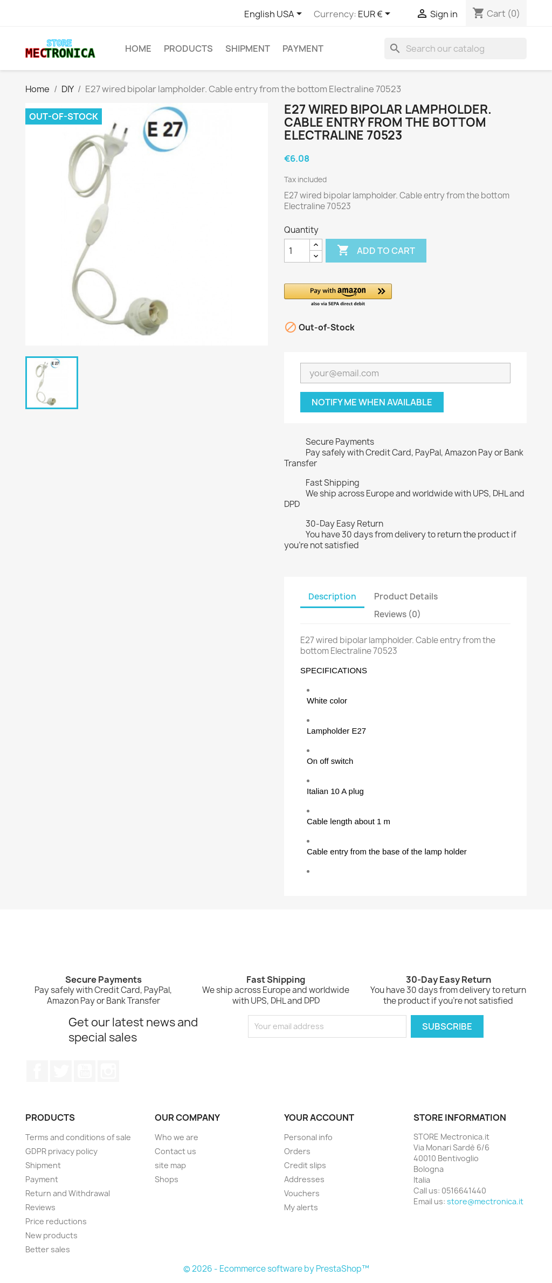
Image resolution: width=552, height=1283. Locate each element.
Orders (297, 1151)
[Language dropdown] (275, 14)
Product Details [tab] (406, 596)
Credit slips (305, 1165)
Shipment (247, 48)
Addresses (304, 1179)
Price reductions (56, 1221)
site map (170, 1165)
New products (51, 1235)
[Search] (455, 48)
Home (138, 48)
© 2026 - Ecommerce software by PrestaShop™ (276, 1268)
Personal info (308, 1137)
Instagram (108, 1071)
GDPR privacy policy (61, 1151)
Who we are (176, 1137)
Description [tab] (332, 596)
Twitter (61, 1071)
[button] (405, 296)
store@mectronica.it (485, 1201)
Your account (319, 1117)
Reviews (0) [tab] (397, 614)
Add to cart (376, 251)
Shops (166, 1179)
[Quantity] (297, 251)
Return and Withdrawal (67, 1193)
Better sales (47, 1249)
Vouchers (302, 1193)
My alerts (301, 1207)
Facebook (37, 1071)
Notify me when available (372, 402)
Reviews (40, 1207)
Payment (302, 48)
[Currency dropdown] (376, 14)
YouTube (84, 1071)
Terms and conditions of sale (78, 1137)
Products (188, 48)
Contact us (175, 1151)
